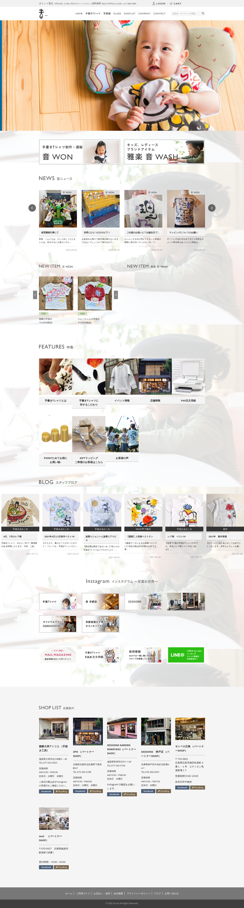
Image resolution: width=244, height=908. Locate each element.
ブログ (157, 893)
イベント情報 (122, 400)
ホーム (68, 893)
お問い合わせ (172, 893)
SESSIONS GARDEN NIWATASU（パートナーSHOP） (121, 749)
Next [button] (212, 208)
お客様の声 (122, 458)
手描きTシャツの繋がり (53, 232)
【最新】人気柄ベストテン (181, 536)
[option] (122, 75)
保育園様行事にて (92, 232)
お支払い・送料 (102, 893)
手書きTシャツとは (56, 400)
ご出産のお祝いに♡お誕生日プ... (185, 232)
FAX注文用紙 (188, 400)
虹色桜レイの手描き (50, 315)
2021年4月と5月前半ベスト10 (100, 536)
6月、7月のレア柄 (54, 536)
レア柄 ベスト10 (218, 536)
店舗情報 (155, 400)
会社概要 (118, 893)
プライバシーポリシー (138, 893)
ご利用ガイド (83, 893)
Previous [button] (32, 208)
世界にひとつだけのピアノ (140, 232)
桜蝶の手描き (84, 318)
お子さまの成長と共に (15, 536)
